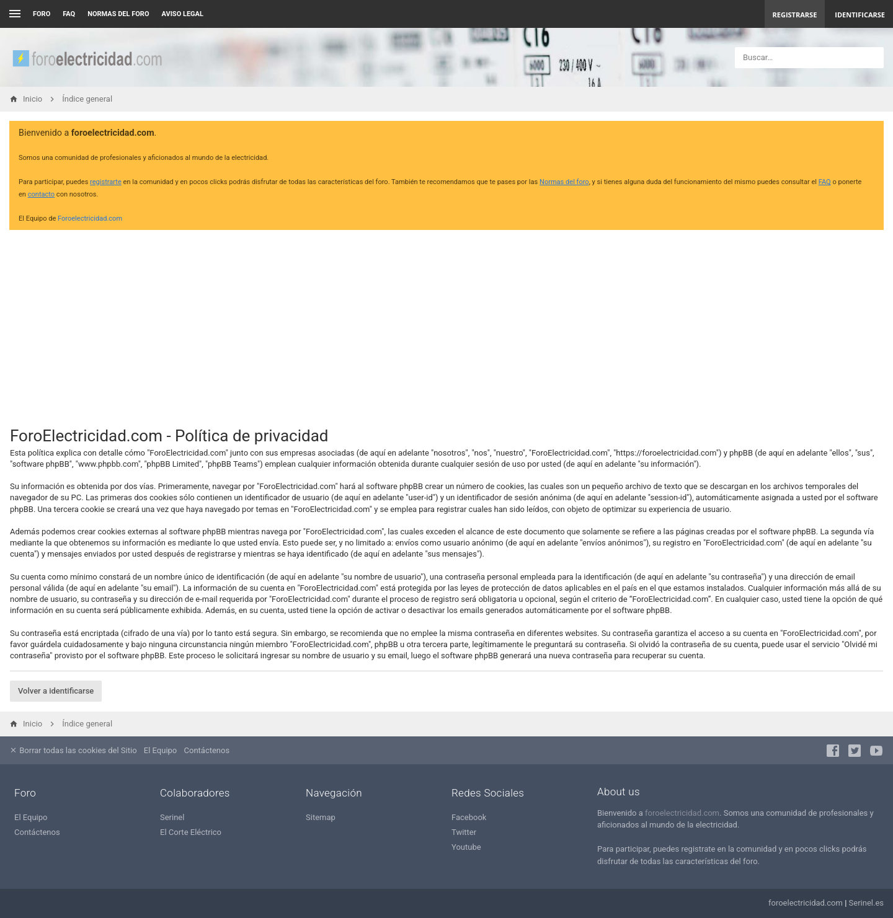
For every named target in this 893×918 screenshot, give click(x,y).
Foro (41, 14)
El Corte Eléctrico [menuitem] (190, 832)
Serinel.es (866, 902)
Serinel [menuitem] (172, 817)
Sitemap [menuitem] (320, 817)
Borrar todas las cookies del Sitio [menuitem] (73, 750)
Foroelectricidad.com (90, 218)
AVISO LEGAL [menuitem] (182, 14)
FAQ (69, 14)
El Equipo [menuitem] (160, 750)
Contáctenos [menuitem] (207, 750)
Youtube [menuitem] (466, 847)
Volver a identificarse (56, 690)
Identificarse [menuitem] (860, 14)
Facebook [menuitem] (468, 817)
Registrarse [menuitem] (795, 14)
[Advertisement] (446, 326)
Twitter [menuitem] (463, 832)
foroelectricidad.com (682, 813)
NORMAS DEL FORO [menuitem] (118, 14)
